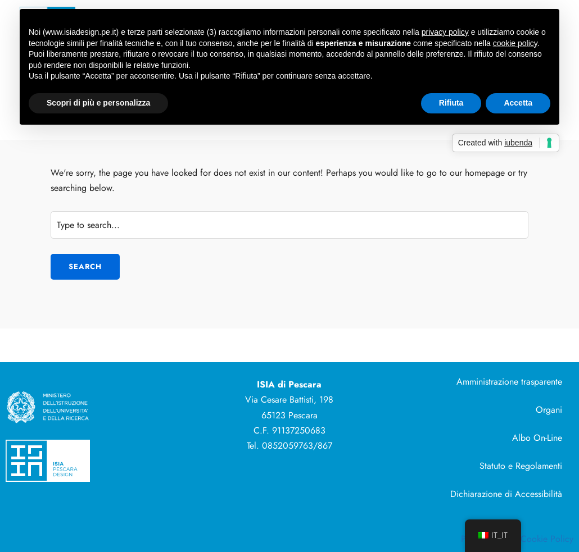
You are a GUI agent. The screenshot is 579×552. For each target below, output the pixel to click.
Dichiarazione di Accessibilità (506, 493)
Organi (549, 409)
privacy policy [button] (445, 32)
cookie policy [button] (515, 43)
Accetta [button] (518, 102)
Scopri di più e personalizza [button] (98, 102)
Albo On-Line (537, 437)
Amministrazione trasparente (509, 381)
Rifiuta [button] (451, 102)
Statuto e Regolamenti (521, 465)
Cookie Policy (547, 538)
